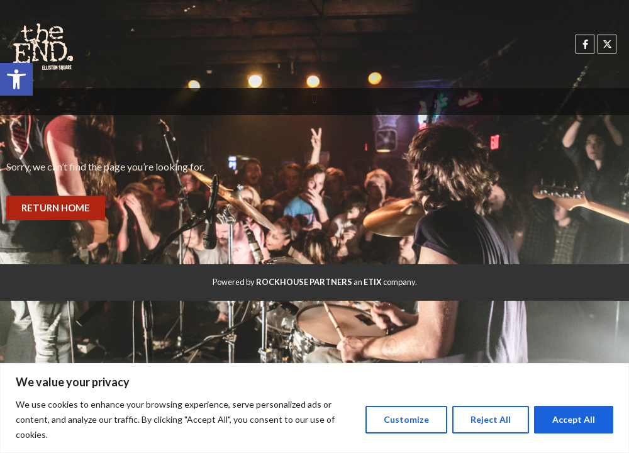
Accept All (573, 419)
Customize (406, 419)
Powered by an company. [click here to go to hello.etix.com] (315, 282)
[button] (16, 79)
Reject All (490, 419)
